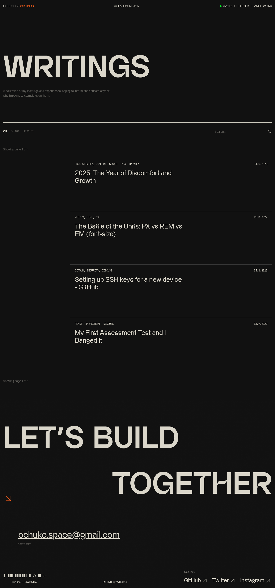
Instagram (256, 580)
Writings (27, 6)
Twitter (224, 580)
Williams (121, 582)
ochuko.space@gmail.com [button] (69, 534)
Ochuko (9, 6)
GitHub (196, 580)
